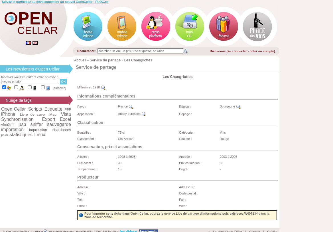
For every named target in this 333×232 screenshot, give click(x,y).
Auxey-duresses (132, 113)
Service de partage (105, 60)
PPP (68, 109)
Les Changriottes (138, 60)
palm (4, 135)
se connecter (237, 51)
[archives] (59, 88)
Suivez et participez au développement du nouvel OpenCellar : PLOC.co (55, 1)
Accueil (80, 60)
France (125, 106)
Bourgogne (230, 106)
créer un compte (262, 51)
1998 (99, 87)
